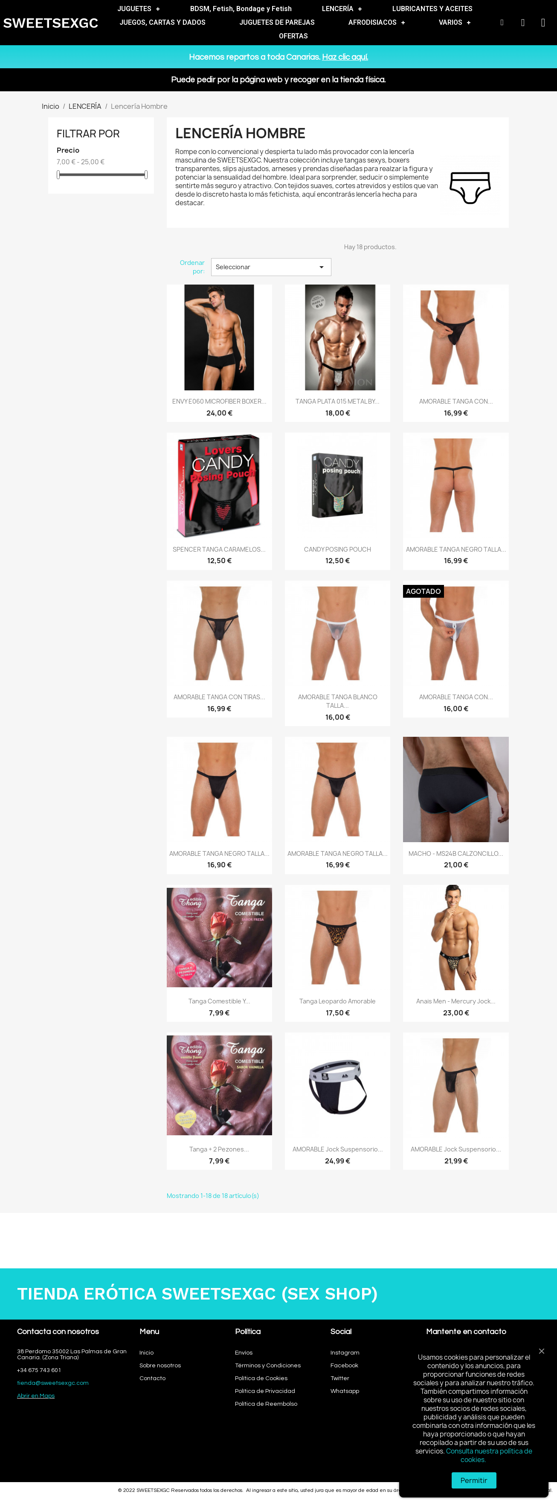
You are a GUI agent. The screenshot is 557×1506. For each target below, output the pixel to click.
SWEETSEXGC (51, 23)
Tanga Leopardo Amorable (337, 1001)
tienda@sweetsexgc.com (53, 1383)
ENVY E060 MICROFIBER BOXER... (219, 401)
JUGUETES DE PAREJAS (277, 22)
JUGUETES (138, 9)
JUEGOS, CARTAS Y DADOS (162, 22)
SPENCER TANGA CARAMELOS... (219, 549)
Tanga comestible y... (219, 1001)
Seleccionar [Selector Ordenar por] (271, 267)
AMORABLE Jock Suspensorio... (338, 1149)
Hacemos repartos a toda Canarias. (278, 57)
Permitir (474, 1480)
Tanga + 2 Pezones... (219, 1149)
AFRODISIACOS (376, 22)
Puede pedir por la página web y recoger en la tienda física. (278, 80)
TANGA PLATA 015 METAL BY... (338, 401)
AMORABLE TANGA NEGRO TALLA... (456, 549)
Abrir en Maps (36, 1396)
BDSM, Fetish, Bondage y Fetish (241, 9)
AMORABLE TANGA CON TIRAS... (219, 697)
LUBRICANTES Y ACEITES (432, 9)
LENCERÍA (342, 9)
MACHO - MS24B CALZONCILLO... (456, 853)
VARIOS (454, 22)
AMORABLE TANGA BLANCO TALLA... (337, 701)
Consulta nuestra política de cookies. (489, 1455)
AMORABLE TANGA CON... (456, 401)
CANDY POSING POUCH (337, 549)
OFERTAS (293, 36)
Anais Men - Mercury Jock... (456, 1001)
